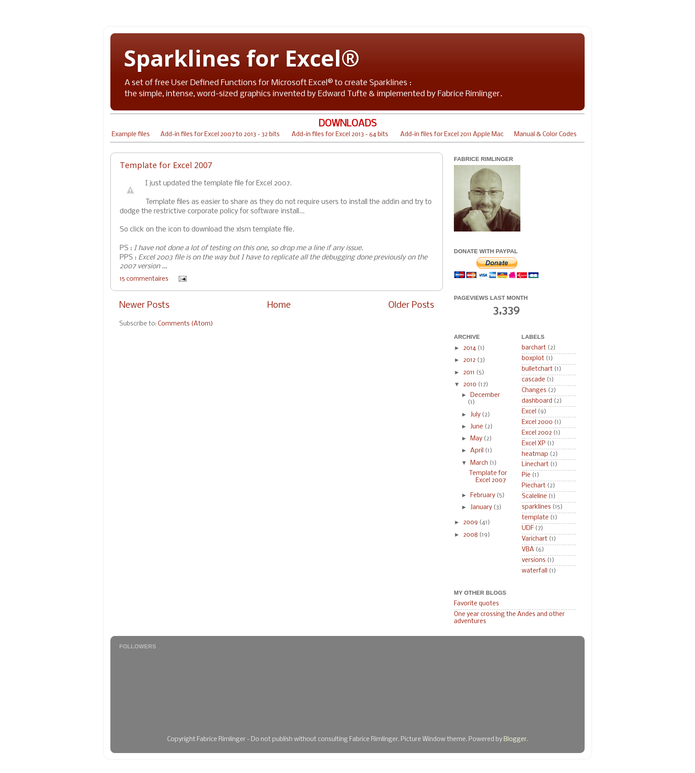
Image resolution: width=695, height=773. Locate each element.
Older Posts (411, 305)
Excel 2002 (537, 433)
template (535, 517)
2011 (469, 372)
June (477, 427)
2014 (470, 348)
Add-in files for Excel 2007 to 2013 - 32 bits (220, 134)
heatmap (535, 454)
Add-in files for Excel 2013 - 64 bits (340, 134)
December (485, 395)
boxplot (533, 358)
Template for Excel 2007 (166, 165)
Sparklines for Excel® (241, 58)
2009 (471, 522)
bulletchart (537, 369)
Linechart (535, 464)
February (483, 495)
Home (279, 305)
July (476, 415)
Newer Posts (144, 305)
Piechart (534, 486)
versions (534, 560)
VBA (528, 549)
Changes (534, 390)
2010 (470, 384)
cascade (533, 380)
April (477, 450)
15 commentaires (144, 279)
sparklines (536, 507)
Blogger (515, 739)
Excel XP (534, 443)
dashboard (537, 401)
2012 (470, 360)
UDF (528, 528)
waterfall (534, 571)
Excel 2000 (537, 422)
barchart (534, 348)
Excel (529, 411)
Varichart (534, 539)
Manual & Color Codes (545, 134)
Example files (131, 134)
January (481, 507)
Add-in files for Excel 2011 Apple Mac (452, 134)
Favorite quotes (476, 603)
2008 (471, 535)
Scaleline (534, 496)
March (479, 463)
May (477, 439)
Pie (526, 475)
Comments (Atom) (185, 324)
